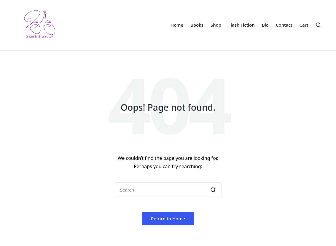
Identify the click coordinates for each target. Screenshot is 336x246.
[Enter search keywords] (168, 189)
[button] (213, 189)
